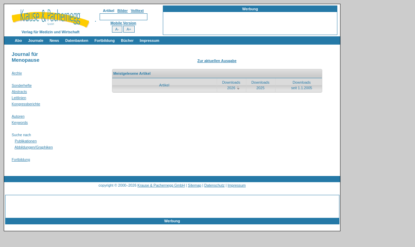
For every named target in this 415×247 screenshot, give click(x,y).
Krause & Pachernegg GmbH (161, 185)
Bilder (122, 11)
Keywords (20, 122)
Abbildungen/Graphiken (33, 147)
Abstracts (19, 92)
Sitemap (194, 185)
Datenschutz (214, 185)
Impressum (149, 40)
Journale (35, 40)
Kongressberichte (26, 104)
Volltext (137, 11)
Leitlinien (19, 98)
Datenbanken (76, 40)
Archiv (17, 73)
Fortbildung (104, 40)
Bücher (127, 40)
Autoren (18, 116)
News (54, 40)
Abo (18, 40)
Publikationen (26, 141)
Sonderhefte (22, 85)
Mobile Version (123, 23)
